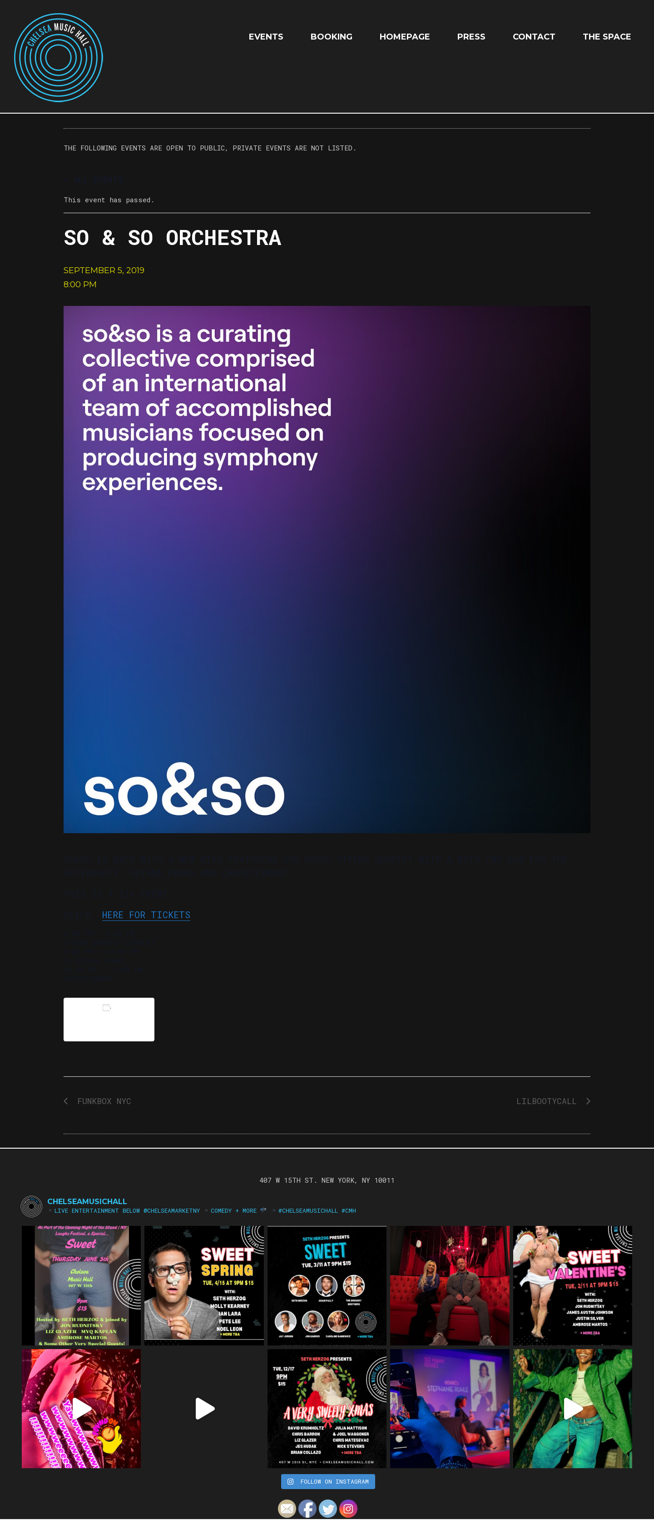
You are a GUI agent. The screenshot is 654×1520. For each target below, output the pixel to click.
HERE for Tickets (146, 914)
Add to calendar (109, 1019)
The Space (607, 37)
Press (471, 37)
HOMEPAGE (405, 37)
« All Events (93, 179)
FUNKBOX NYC (101, 1100)
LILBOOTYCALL (549, 1100)
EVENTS (266, 37)
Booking (331, 37)
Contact (534, 37)
